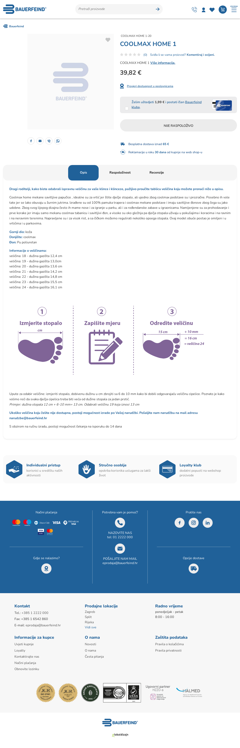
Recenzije (156, 172)
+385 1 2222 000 (35, 613)
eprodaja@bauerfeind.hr (120, 563)
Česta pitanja (94, 656)
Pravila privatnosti (168, 650)
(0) (145, 55)
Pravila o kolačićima (169, 644)
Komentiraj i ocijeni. (200, 55)
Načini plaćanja (25, 663)
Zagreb (90, 612)
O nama (90, 650)
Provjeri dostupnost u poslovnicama (150, 86)
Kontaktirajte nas (26, 656)
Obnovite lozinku (26, 669)
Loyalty (19, 650)
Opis (83, 172)
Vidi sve (90, 627)
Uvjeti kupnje (24, 644)
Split (88, 617)
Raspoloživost (120, 172)
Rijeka (89, 622)
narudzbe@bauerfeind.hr (28, 418)
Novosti (90, 644)
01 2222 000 (123, 537)
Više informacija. (162, 63)
